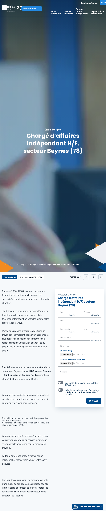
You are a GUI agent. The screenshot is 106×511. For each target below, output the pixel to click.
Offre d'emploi (20, 264)
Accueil (8, 264)
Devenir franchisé (68, 12)
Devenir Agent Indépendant (82, 11)
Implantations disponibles (97, 12)
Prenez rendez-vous (87, 506)
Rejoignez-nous (30, 8)
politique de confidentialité (78, 392)
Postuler (93, 401)
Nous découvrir (56, 12)
